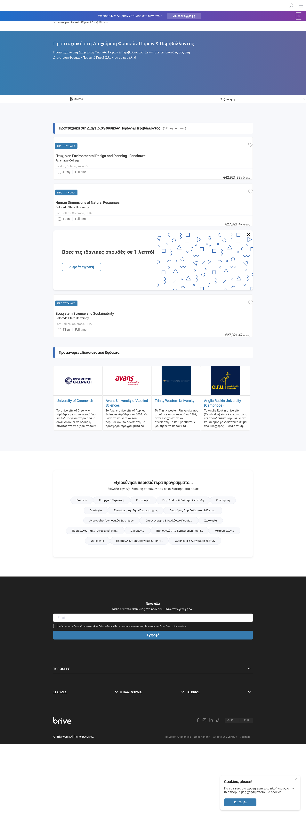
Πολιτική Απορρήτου (202, 636)
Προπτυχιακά (60, 32)
